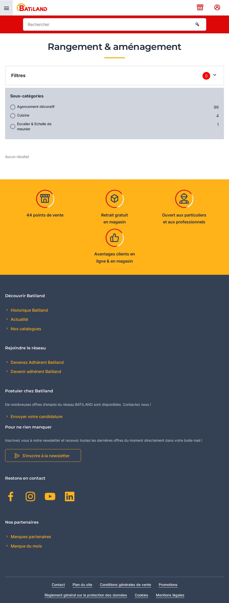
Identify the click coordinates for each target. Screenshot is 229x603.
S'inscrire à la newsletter (46, 455)
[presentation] (6, 8)
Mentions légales (170, 595)
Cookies (141, 595)
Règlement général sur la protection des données (86, 595)
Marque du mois (26, 546)
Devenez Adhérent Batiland (37, 362)
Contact (58, 584)
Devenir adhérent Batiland (35, 371)
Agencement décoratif (36, 106)
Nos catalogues (25, 328)
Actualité (19, 319)
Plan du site (82, 584)
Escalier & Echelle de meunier (34, 126)
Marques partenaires (30, 536)
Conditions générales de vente (125, 584)
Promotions (168, 584)
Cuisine (23, 115)
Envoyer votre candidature (36, 416)
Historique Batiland (29, 310)
